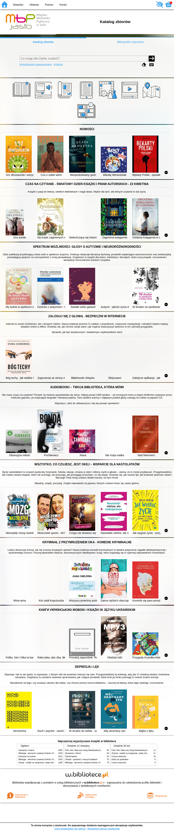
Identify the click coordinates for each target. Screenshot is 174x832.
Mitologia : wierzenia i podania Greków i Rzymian (39, 753)
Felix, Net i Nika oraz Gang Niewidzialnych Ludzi (85, 750)
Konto (63, 4)
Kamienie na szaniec (27, 756)
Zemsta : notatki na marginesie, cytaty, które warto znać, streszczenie (141, 753)
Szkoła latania (71, 756)
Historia (34, 4)
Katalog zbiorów (43, 41)
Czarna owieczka (119, 756)
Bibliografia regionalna (130, 41)
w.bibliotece (93, 782)
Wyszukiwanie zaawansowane (36, 64)
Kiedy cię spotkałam (120, 759)
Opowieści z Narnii (26, 750)
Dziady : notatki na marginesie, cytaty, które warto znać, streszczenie (47, 763)
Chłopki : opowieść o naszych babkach (81, 759)
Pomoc (49, 4)
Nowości (18, 4)
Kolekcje (58, 64)
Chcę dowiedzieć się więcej (69, 828)
